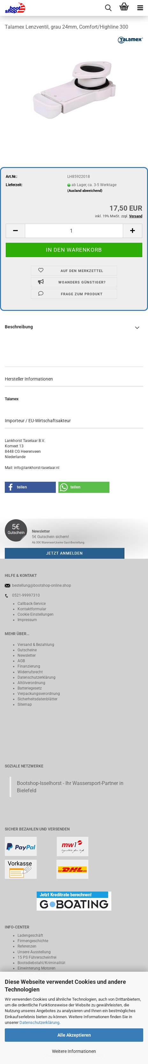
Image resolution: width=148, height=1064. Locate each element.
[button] (15, 231)
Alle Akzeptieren (74, 1035)
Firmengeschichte (33, 941)
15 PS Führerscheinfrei (37, 957)
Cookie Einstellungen (36, 614)
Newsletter (27, 655)
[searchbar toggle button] (108, 8)
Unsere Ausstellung (34, 952)
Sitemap (25, 704)
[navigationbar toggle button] (140, 8)
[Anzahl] (74, 231)
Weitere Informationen (74, 1051)
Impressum (27, 620)
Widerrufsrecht (30, 672)
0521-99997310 (26, 595)
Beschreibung (19, 326)
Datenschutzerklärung (39, 1022)
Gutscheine (27, 650)
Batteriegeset (29, 688)
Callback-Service (32, 603)
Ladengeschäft (30, 935)
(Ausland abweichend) (84, 191)
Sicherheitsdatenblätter (37, 699)
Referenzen (27, 946)
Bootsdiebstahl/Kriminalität (41, 963)
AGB (21, 661)
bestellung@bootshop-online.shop (41, 585)
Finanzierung (29, 666)
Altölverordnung (31, 683)
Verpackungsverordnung (39, 693)
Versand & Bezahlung (36, 644)
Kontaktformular (32, 609)
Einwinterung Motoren (37, 968)
